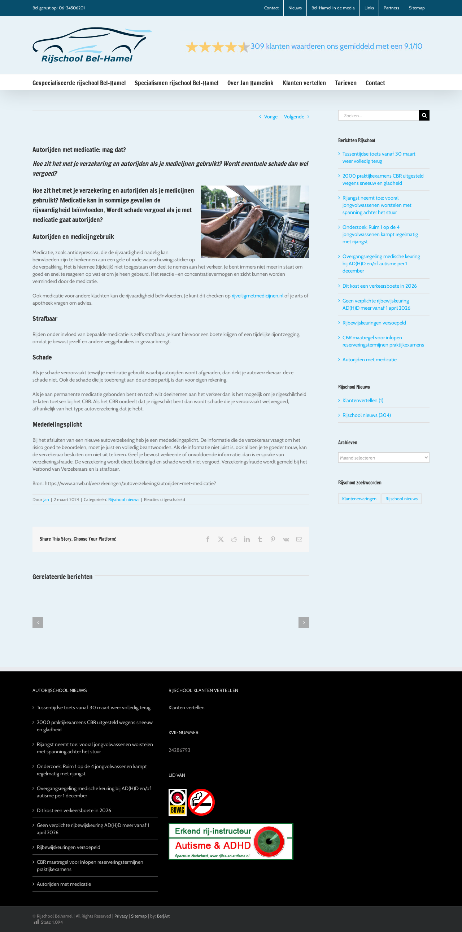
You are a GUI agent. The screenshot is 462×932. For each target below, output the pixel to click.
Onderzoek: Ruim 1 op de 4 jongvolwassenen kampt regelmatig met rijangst (380, 234)
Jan (46, 499)
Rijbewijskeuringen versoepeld (374, 322)
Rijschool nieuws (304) (367, 415)
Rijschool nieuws (123, 499)
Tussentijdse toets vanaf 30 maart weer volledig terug (94, 707)
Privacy (121, 916)
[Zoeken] (424, 115)
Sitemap (139, 916)
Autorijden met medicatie (370, 359)
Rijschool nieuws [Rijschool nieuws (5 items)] (401, 498)
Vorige (271, 116)
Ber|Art (163, 916)
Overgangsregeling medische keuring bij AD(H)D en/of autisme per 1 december (381, 263)
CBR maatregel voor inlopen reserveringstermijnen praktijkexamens (90, 865)
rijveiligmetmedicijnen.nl (257, 295)
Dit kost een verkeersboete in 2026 (380, 286)
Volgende (294, 116)
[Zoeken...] (378, 115)
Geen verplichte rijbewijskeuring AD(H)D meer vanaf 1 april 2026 (93, 829)
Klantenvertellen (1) (363, 400)
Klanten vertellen (187, 707)
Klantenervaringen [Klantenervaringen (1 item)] (359, 498)
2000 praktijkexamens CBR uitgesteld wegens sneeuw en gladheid (95, 726)
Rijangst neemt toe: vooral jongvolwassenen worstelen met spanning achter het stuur (377, 205)
